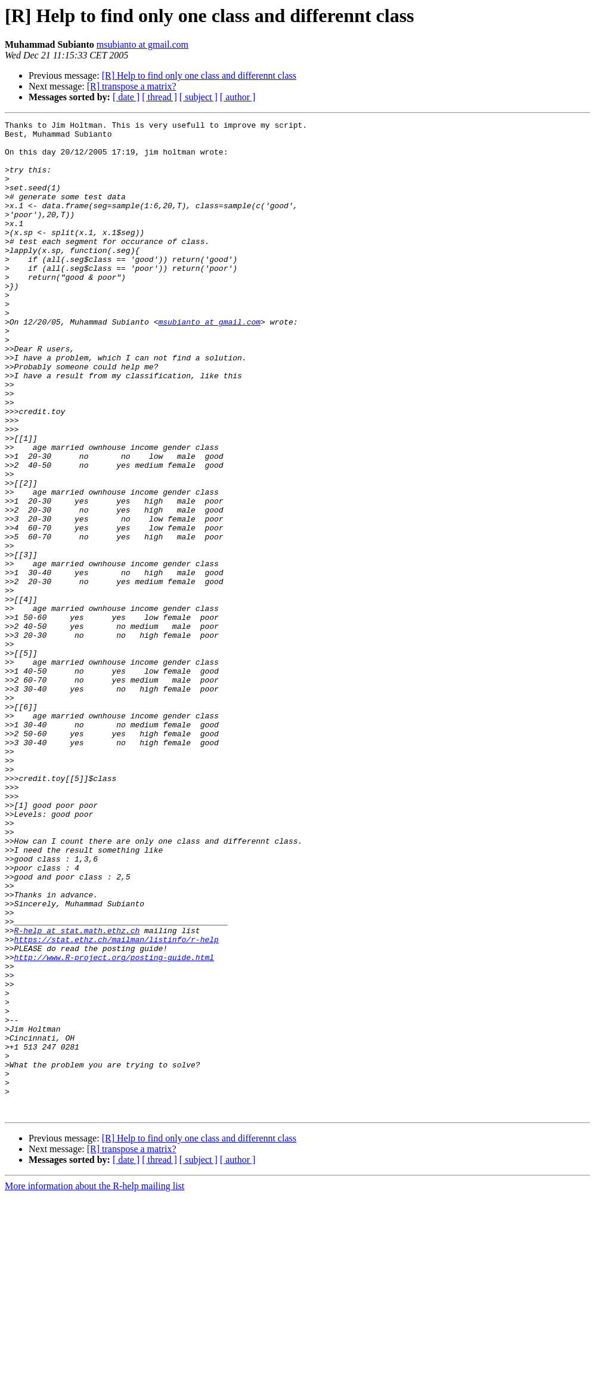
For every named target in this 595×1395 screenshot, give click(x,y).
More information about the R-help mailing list (94, 1384)
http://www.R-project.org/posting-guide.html (114, 1125)
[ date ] (126, 97)
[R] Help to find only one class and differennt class (199, 75)
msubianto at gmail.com (142, 44)
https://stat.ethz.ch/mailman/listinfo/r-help (116, 1103)
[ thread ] (159, 97)
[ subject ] (198, 97)
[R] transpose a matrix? (131, 86)
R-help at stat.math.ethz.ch (77, 1093)
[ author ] (238, 97)
